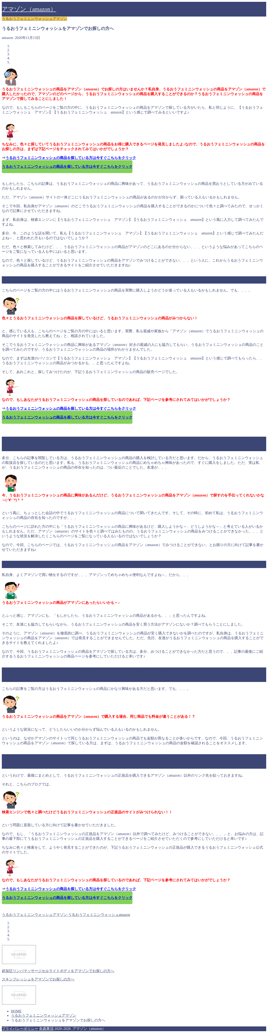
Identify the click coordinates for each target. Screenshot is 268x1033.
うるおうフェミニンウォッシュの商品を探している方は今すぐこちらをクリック (70, 158)
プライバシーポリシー (20, 1029)
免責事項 (46, 1029)
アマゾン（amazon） (29, 9)
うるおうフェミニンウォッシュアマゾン (34, 19)
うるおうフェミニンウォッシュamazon (98, 915)
